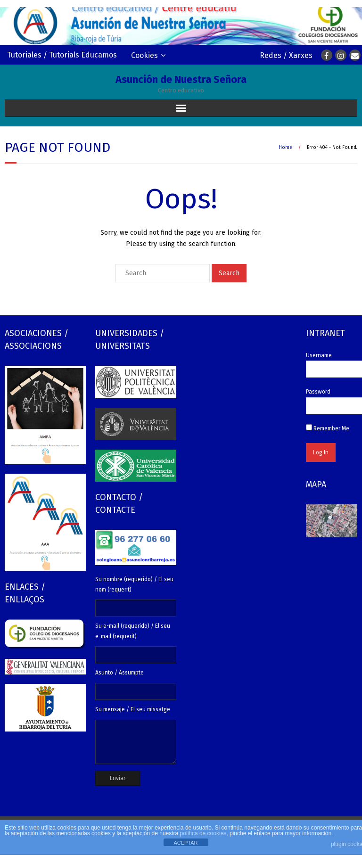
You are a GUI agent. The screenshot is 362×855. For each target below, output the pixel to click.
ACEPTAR (185, 843)
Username (319, 355)
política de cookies (203, 833)
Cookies (144, 55)
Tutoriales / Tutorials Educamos (62, 54)
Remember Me (327, 428)
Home (285, 147)
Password (318, 391)
